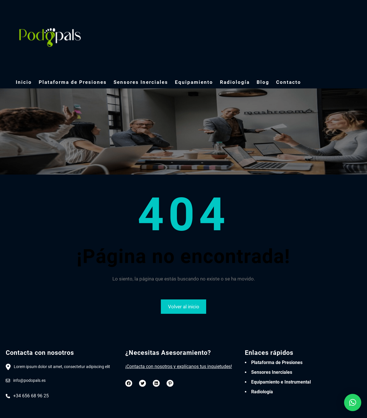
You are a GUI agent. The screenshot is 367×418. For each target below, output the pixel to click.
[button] (352, 402)
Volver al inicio (183, 306)
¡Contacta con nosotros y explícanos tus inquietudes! (178, 366)
